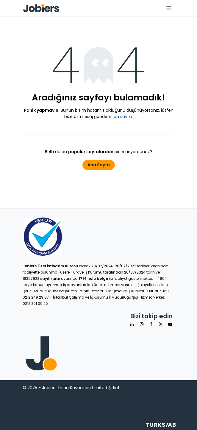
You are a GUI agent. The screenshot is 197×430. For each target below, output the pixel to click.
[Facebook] (151, 324)
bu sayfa (123, 116)
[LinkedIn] (132, 324)
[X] (161, 324)
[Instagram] (141, 324)
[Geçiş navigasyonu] (168, 8)
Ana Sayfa (98, 165)
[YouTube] (170, 324)
